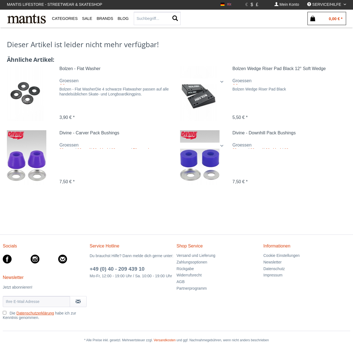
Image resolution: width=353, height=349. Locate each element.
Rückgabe (185, 269)
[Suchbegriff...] (157, 18)
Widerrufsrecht (189, 275)
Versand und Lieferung (195, 255)
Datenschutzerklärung (35, 313)
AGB (180, 281)
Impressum (272, 275)
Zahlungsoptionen (191, 262)
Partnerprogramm (191, 288)
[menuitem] (286, 4)
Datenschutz (274, 269)
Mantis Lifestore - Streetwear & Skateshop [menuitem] (54, 4)
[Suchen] (175, 18)
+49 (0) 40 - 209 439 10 (117, 269)
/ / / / (142, 146)
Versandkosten (164, 340)
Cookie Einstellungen (281, 255)
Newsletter (272, 262)
